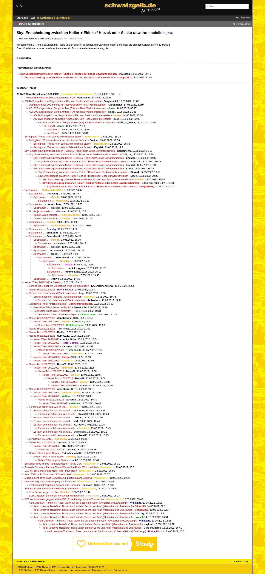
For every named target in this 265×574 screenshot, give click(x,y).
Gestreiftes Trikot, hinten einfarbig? (48, 303)
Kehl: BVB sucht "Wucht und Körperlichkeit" (48, 474)
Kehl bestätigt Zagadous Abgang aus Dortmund (50, 481)
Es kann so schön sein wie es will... (48, 407)
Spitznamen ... (32, 190)
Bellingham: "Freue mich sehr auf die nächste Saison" (53, 136)
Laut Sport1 (48, 126)
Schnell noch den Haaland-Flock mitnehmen (53, 293)
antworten (25, 58)
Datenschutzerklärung (102, 570)
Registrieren (245, 17)
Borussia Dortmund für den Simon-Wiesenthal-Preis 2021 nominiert (61, 467)
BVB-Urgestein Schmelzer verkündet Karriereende (51, 488)
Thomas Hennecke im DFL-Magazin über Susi (49, 97)
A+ (21, 6)
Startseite (23, 17)
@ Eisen (78, 39)
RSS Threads (40, 570)
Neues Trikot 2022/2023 (37, 282)
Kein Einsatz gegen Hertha (43, 492)
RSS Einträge (24, 570)
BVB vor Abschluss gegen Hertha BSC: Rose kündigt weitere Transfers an (64, 499)
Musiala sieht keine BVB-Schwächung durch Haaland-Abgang (58, 477)
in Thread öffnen (243, 24)
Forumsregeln (120, 570)
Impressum (63, 570)
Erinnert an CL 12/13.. (41, 438)
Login (237, 17)
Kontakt (52, 570)
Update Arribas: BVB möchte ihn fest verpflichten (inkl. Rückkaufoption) (67, 104)
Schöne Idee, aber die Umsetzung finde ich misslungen (59, 285)
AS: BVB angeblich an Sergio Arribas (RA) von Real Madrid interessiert (63, 101)
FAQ (33, 17)
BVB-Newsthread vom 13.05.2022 (39, 94)
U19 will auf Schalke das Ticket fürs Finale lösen (50, 470)
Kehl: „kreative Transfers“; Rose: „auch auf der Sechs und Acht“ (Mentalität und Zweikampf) (78, 502)
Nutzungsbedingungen (80, 570)
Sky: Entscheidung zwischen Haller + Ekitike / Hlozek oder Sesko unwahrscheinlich (69, 77)
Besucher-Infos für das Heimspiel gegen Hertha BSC (53, 463)
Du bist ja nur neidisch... (42, 211)
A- (17, 5)
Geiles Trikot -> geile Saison (44, 453)
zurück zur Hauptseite (31, 23)
